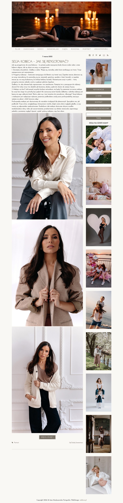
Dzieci (41, 49)
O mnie (99, 96)
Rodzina (75, 49)
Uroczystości (101, 49)
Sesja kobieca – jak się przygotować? (40, 61)
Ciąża (65, 49)
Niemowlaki (53, 49)
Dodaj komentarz (77, 443)
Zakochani (28, 49)
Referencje (98, 90)
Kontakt (98, 102)
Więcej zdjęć (48, 437)
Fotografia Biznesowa (98, 108)
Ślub (17, 49)
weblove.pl (83, 500)
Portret (87, 49)
